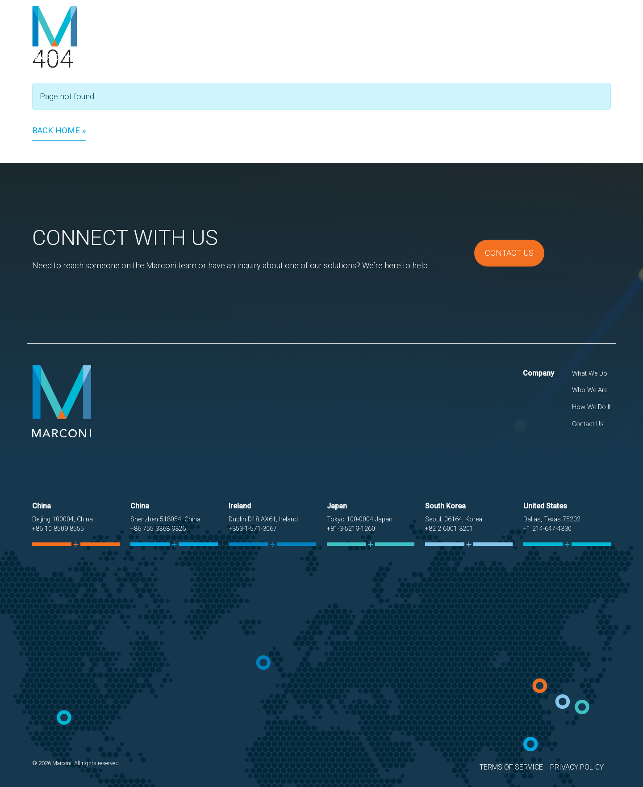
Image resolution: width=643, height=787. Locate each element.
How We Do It (524, 33)
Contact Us (583, 33)
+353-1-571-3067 (253, 529)
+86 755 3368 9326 (158, 529)
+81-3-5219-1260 (351, 529)
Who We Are (465, 33)
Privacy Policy (577, 767)
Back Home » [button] (59, 130)
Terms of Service (511, 767)
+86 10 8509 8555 (58, 529)
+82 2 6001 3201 (449, 529)
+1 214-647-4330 (547, 529)
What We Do (409, 33)
